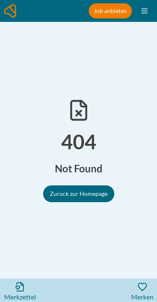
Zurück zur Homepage (79, 193)
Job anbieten (110, 10)
